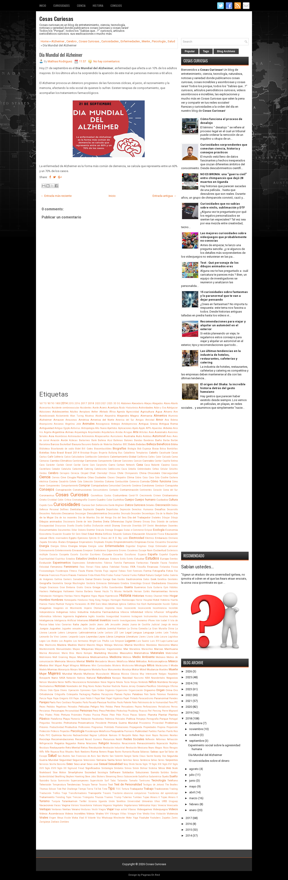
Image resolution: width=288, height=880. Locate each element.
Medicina (116, 657)
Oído (50, 690)
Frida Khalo (94, 575)
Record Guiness (93, 739)
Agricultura (147, 411)
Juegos (43, 628)
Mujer (43, 673)
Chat (92, 473)
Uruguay (173, 801)
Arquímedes (94, 432)
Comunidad (114, 485)
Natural (91, 677)
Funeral (126, 575)
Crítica (67, 499)
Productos (71, 727)
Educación (138, 533)
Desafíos (160, 509)
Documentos (64, 529)
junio (192, 780)
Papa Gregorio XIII (63, 698)
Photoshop (121, 710)
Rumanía (127, 751)
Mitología (140, 665)
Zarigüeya (44, 821)
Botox (53, 452)
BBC (125, 444)
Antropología (87, 428)
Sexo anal (80, 764)
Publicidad (141, 731)
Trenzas (76, 797)
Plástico (44, 718)
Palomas (161, 694)
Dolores (82, 529)
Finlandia (165, 566)
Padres (96, 694)
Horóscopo (128, 599)
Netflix (68, 682)
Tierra (90, 788)
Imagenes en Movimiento (67, 608)
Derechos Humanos (142, 509)
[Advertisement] (108, 357)
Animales (88, 423)
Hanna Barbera (84, 591)
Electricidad (136, 538)
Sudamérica (155, 776)
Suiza (53, 780)
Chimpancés (131, 473)
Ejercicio (83, 538)
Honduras (82, 600)
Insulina (163, 616)
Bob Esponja (144, 448)
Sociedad (90, 772)
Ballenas (118, 440)
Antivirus (75, 428)
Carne (85, 464)
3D (114, 403)
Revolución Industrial (114, 747)
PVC (48, 735)
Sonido (155, 772)
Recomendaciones (62, 739)
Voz (99, 817)
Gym (165, 587)
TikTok (97, 788)
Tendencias (74, 784)
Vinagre (132, 813)
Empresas (140, 542)
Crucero (92, 499)
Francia (43, 575)
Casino (165, 464)
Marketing (100, 653)
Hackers (43, 591)
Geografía (45, 583)
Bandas (138, 440)
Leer (121, 632)
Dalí (93, 505)
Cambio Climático (61, 460)
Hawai (97, 591)
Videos (173, 809)
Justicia (101, 628)
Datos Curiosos (135, 505)
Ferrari (89, 566)
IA (88, 604)
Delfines (64, 509)
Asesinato (161, 432)
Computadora (99, 485)
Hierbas (68, 595)
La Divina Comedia (137, 628)
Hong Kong (95, 600)
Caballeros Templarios (136, 452)
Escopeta (64, 554)
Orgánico (110, 690)
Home (45, 41)
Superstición (96, 780)
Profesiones (84, 727)
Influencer (159, 612)
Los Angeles (65, 641)
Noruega (173, 682)
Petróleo (110, 710)
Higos (94, 595)
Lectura (109, 632)
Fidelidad (114, 566)
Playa (66, 718)
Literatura (132, 636)
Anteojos (115, 423)
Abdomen (126, 403)
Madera (61, 644)
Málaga (108, 645)
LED (116, 632)
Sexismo (61, 764)
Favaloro (173, 562)
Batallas (117, 444)
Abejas (148, 403)
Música (115, 673)
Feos (82, 566)
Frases (72, 575)
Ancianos (59, 423)
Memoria (60, 661)
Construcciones (82, 489)
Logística (173, 636)
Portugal (173, 718)
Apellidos (112, 428)
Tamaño (133, 780)
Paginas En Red (150, 874)
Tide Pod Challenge (67, 788)
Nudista (116, 686)
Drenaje (109, 529)
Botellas (44, 452)
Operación (73, 690)
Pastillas (111, 702)
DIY (144, 525)
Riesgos (173, 747)
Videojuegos (160, 809)
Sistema (153, 768)
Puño (42, 735)
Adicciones (45, 411)
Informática (45, 616)
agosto (194, 769)
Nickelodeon (93, 682)
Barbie (174, 440)
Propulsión (172, 727)
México (173, 661)
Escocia (54, 554)
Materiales (157, 653)
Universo (147, 801)
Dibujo (174, 517)
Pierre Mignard (170, 710)
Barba (166, 440)
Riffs (41, 751)
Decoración (163, 505)
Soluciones (142, 772)
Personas (86, 710)
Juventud (111, 628)
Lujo (163, 640)
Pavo (171, 702)
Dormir (91, 529)
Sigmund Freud (76, 768)
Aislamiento (62, 415)
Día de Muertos (86, 517)
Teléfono (172, 780)
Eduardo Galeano (122, 534)
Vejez (154, 805)
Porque (164, 718)
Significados (92, 768)
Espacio (142, 554)
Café (50, 456)
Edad (84, 534)
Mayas (72, 657)
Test (110, 784)
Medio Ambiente (144, 657)
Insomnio (125, 616)
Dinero (137, 521)
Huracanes (80, 604)
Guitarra (157, 587)
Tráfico (56, 793)
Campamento (105, 460)
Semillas (127, 760)
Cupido (43, 505)
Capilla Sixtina (170, 460)
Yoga (135, 817)
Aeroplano (84, 411)
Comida (145, 481)
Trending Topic (63, 797)
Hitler (166, 595)
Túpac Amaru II (169, 797)
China (142, 473)
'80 (48, 403)
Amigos (140, 419)
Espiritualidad (46, 558)
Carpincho (101, 464)
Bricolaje (85, 452)
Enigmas (141, 546)
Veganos (107, 805)
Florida (98, 570)
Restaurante (57, 747)
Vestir (95, 809)
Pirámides (76, 714)
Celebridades (144, 468)
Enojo (151, 546)
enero (193, 810)
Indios (73, 612)
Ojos (56, 690)
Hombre (44, 599)
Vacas (57, 805)
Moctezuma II (162, 665)
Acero (103, 407)
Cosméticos (97, 495)
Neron (61, 682)
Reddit (119, 739)
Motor (135, 669)
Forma (147, 570)
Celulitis (173, 468)
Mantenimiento (47, 649)
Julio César (89, 628)
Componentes (53, 485)
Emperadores (86, 542)
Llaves (142, 636)
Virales (43, 817)
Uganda (103, 801)
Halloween (68, 591)
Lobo (156, 636)
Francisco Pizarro (58, 575)
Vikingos (114, 813)
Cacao (174, 452)
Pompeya (141, 718)
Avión (64, 440)
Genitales (173, 579)
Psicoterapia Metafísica (97, 731)
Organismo (121, 690)
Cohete (72, 481)
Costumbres (120, 495)
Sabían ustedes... (197, 566)
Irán (158, 620)
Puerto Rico (172, 731)
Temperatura (59, 784)
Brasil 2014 (72, 452)
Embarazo (161, 538)
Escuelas (118, 554)
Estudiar (139, 558)
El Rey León (121, 538)
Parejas (44, 702)
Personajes (57, 710)
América (84, 419)
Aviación (54, 440)
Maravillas (147, 649)
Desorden (136, 513)
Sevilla (53, 764)
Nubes (98, 686)
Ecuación (57, 534)
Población (86, 718)
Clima (130, 477)
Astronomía (88, 436)
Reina (81, 743)
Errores (122, 550)
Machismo (50, 645)
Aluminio (173, 415)
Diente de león (84, 521)
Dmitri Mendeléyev (157, 525)
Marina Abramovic (49, 653)
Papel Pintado (130, 698)
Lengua (137, 632)
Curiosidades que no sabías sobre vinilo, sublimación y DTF (222, 205)
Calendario (103, 456)
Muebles (163, 669)
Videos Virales (95, 813)
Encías (150, 542)
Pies (41, 714)
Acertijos (113, 407)
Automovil (159, 436)
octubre (194, 735)
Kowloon (121, 628)
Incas (119, 608)
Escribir (84, 554)
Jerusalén (115, 624)
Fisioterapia (62, 570)
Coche (164, 477)
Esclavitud (159, 550)
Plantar (162, 714)
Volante (92, 817)
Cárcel (68, 464)
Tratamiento (46, 797)
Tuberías (127, 797)
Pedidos (51, 706)
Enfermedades (130, 41)
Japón (84, 624)
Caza (124, 468)
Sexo (69, 764)
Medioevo (160, 657)
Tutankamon (69, 801)
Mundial (67, 673)
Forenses (137, 570)
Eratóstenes (100, 550)
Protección (44, 731)
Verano (76, 809)
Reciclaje (44, 739)
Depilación (88, 509)
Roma (94, 751)
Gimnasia (101, 583)
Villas (123, 813)
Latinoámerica (87, 632)
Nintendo (143, 682)
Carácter (50, 464)
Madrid (82, 645)
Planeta (152, 714)
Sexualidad (115, 764)
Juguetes (55, 628)
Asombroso (61, 436)
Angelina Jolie (73, 423)
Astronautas (74, 436)
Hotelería (165, 600)
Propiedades (149, 727)
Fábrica (108, 562)
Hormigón (115, 600)
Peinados (72, 706)
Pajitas (127, 694)
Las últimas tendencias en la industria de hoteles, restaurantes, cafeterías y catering (220, 356)
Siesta (138, 764)
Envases (77, 550)
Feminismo (71, 566)
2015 (71, 403)
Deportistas (112, 509)
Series (161, 760)
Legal (128, 632)
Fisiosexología (46, 570)
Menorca (71, 661)
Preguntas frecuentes (50, 722)
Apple (142, 428)
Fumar (117, 575)
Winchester (119, 817)
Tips (111, 789)
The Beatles (171, 784)
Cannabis (148, 460)
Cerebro (71, 41)
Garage (106, 579)
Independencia (47, 612)
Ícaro (98, 604)
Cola (79, 481)
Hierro (77, 595)
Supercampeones (80, 780)
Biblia (174, 444)
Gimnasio (113, 583)
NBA (147, 677)
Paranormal (161, 698)
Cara (42, 464)
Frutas (109, 575)
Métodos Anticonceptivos (151, 661)
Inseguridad (112, 616)
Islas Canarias (63, 624)
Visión (67, 817)
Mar (126, 649)
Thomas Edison (47, 788)
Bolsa (163, 448)
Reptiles (173, 743)
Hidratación (45, 595)
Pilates (48, 714)
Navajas (116, 677)
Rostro (118, 751)
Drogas (118, 529)
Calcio (67, 456)
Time (104, 788)
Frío (103, 575)
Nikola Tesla (123, 682)
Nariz (55, 677)
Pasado (93, 702)
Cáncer (117, 460)
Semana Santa (105, 760)
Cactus (43, 456)
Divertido (137, 525)
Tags (206, 51)
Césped (84, 473)
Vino (152, 813)
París (53, 702)
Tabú (113, 780)
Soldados (128, 772)
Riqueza (54, 751)
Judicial (155, 624)
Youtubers (155, 817)
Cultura (173, 499)
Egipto (72, 538)
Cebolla (132, 468)
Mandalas (151, 645)
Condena (136, 485)
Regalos (59, 743)
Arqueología (80, 432)
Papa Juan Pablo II (83, 698)
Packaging (84, 694)
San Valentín (116, 756)
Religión (104, 743)
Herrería (173, 591)
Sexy (126, 764)
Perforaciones (150, 706)
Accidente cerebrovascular (65, 407)
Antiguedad (46, 428)
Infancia (124, 612)
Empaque (72, 542)
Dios (153, 521)
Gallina (58, 579)
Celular (164, 468)
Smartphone (75, 772)
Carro (111, 464)
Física (174, 566)
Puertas (162, 731)
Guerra (128, 587)
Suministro (63, 780)
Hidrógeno (58, 595)
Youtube (144, 817)
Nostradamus (46, 686)
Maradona (134, 649)
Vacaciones (46, 805)
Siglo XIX (157, 764)
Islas (51, 624)
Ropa (111, 751)
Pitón (118, 714)
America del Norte (102, 419)
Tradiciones (161, 788)
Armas (69, 432)
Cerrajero (64, 473)
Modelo (43, 669)
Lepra (82, 636)
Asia (51, 436)
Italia (76, 624)
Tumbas (137, 797)
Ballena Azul (105, 440)
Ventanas (57, 809)
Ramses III (115, 735)
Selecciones (89, 760)
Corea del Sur (170, 489)
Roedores (85, 751)
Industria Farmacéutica (104, 612)
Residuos (44, 747)
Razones (164, 735)
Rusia (135, 751)
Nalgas (162, 673)
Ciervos (56, 477)
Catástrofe (77, 468)
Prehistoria (70, 722)
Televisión (45, 784)
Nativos (81, 677)
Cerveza (75, 473)
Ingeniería (68, 616)
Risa (62, 751)
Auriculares (116, 436)
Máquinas (87, 649)
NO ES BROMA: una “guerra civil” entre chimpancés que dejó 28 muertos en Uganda (223, 178)
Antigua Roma (168, 423)
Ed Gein (76, 534)
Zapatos (166, 817)
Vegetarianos (131, 805)
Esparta (173, 554)
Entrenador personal (166, 546)
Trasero (107, 793)
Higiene (85, 595)
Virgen (52, 817)
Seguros (77, 760)
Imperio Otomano (93, 608)
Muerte (173, 669)
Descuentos (114, 513)
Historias (138, 595)
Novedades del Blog (77, 686)
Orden (100, 690)
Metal (131, 661)
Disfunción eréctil (101, 525)
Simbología (107, 768)
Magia (99, 645)
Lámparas (71, 632)
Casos (174, 464)
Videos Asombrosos (51, 813)
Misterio (116, 665)
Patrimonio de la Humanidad (153, 702)
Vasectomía (86, 805)
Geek (153, 579)
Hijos (101, 595)
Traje (64, 793)
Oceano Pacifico (146, 686)
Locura (163, 636)
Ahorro (168, 411)
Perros (174, 706)
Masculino (126, 653)
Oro (175, 690)
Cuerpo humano (145, 499)
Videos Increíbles (75, 813)
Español (163, 554)
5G (118, 403)
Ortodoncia (46, 694)
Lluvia (150, 636)
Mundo (78, 673)
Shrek (132, 764)
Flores (89, 570)
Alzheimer (57, 41)
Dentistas (76, 509)
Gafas (166, 575)
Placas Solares (138, 714)
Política (130, 718)
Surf (107, 780)
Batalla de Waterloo (102, 444)
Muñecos (88, 673)
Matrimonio (45, 657)
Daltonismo (102, 505)
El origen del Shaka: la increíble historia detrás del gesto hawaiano (222, 388)
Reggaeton (70, 743)
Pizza (126, 714)
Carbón (60, 464)
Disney (116, 525)
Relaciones (91, 743)
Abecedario (137, 403)
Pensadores (127, 706)
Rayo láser (145, 735)
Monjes (74, 669)
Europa (164, 558)
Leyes (102, 636)
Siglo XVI (167, 764)
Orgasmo (149, 690)
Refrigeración (46, 743)
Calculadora (77, 456)
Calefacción (91, 456)
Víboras (132, 809)
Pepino (138, 706)
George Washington (74, 583)
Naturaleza (104, 677)
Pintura (65, 714)
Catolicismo (100, 468)
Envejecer (88, 550)
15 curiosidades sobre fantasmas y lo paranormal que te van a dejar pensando (224, 295)
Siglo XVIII (50, 768)
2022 (189, 695)
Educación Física (155, 534)
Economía (171, 529)
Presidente (100, 722)
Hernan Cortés (142, 591)
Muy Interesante (148, 673)
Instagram (136, 616)
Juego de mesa (169, 624)
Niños (152, 682)
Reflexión (150, 739)
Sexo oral (92, 764)
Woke (129, 817)
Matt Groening (60, 657)
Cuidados (162, 499)
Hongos (105, 600)
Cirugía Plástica (77, 477)
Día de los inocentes (66, 517)
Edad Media (95, 533)
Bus (120, 452)
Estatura (114, 558)
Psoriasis (129, 731)
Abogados (157, 403)
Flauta (81, 570)
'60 (41, 403)
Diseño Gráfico (83, 525)
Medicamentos (99, 657)
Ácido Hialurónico (128, 407)
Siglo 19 (147, 764)
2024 (189, 683)
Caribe (77, 464)
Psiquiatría (117, 731)
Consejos (116, 5)
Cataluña (66, 468)
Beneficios (163, 444)
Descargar (80, 513)
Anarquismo (45, 423)
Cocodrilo (63, 481)
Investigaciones (128, 620)
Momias (52, 669)
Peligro (94, 706)
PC (176, 702)
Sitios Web (164, 768)
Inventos (105, 620)
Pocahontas (98, 718)
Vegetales (118, 805)
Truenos (108, 797)
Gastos (121, 579)
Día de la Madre (164, 513)
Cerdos (43, 473)
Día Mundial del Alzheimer (61, 54)
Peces (42, 706)
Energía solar (95, 546)
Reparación (162, 743)
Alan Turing (77, 415)
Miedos (43, 665)
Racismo (67, 735)
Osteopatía (72, 694)
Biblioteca (44, 448)
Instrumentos (151, 616)
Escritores (95, 554)
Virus (60, 817)
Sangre (127, 756)
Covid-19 (133, 495)
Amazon (58, 419)
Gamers (67, 579)
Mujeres (54, 673)
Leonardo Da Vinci (49, 636)
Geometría (57, 583)
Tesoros (103, 784)
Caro (92, 464)
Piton (112, 714)
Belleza (151, 444)
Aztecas (73, 440)
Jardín (92, 624)
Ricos (166, 747)
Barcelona (44, 444)
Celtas (155, 468)
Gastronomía (134, 579)
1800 (58, 403)
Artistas (143, 432)
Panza (42, 698)
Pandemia (172, 694)
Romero (103, 751)
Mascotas (113, 653)
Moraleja (126, 669)
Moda (174, 665)
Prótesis (55, 731)
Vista (75, 817)
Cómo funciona (161, 481)
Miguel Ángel (62, 665)
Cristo (43, 499)
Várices (75, 805)
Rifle (47, 751)
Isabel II (165, 620)
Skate (175, 768)
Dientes (97, 521)
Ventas (66, 809)
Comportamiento (69, 485)
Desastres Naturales (50, 513)
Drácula (100, 529)
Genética (161, 579)
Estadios (70, 558)
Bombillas (172, 448)
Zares (174, 817)
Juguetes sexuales (72, 628)
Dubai (127, 529)
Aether (94, 411)
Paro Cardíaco (63, 702)
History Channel (153, 595)
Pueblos (152, 731)
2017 (84, 403)
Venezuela (172, 805)
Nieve (103, 682)
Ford (129, 570)
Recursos (109, 739)
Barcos (55, 444)
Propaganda (135, 727)
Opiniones (85, 690)
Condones (148, 485)
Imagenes (45, 608)
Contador (114, 489)
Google (43, 587)
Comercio (134, 481)
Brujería (103, 452)
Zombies (64, 821)
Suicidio (44, 780)
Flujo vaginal (110, 570)
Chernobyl (102, 473)
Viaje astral (121, 809)
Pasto (120, 702)
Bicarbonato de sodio (62, 448)
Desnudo (125, 513)
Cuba (109, 499)
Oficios (43, 690)
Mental (80, 661)
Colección (88, 481)
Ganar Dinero (93, 579)
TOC (118, 788)
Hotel (156, 599)
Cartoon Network (126, 464)
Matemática (141, 653)
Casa (139, 464)
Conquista (171, 485)
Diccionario (69, 521)
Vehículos (144, 805)
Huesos (43, 604)
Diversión (126, 525)
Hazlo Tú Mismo (112, 591)
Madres (72, 644)
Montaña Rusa (99, 669)
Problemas (171, 722)
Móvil (143, 669)
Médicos (127, 657)
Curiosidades (61, 5)
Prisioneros (145, 722)
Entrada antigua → (164, 195)
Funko (133, 575)
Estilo (123, 558)
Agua (158, 411)
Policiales (120, 718)
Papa (49, 698)
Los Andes (52, 641)
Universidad (133, 801)
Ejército (93, 538)
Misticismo (128, 665)
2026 (189, 671)
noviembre (196, 729)
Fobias (122, 570)
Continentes (146, 489)
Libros (109, 636)
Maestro (91, 645)
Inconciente (130, 608)
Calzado (166, 456)
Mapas (76, 649)
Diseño (70, 525)
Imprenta (110, 608)
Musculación (102, 673)
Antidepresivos (129, 423)
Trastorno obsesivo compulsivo (129, 793)
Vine (139, 813)
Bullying (112, 452)
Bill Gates (87, 448)
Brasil (60, 452)
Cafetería (58, 456)
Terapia (86, 784)
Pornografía (152, 718)
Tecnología (158, 780)
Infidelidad (136, 612)
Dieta (106, 521)
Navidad (127, 677)
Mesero (111, 661)
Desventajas (148, 513)
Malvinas (119, 645)
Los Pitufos (103, 641)
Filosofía (141, 566)
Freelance (82, 575)
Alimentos (160, 415)
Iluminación (154, 604)
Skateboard (45, 772)
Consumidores (100, 489)
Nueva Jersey (128, 686)
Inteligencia (46, 620)
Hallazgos (56, 591)
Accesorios (45, 407)
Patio (134, 702)
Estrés (130, 558)
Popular (190, 51)
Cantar (158, 460)
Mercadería (101, 661)
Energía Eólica (59, 546)
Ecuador (67, 534)
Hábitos (173, 587)
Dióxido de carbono (167, 521)
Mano (174, 644)
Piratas (87, 714)
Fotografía (159, 570)
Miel (51, 665)
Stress (120, 776)
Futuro (150, 575)
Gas (114, 579)
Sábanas (144, 751)
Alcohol (99, 415)
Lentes (158, 632)
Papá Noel (99, 698)
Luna (169, 640)
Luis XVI (155, 641)
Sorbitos (165, 772)
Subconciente (131, 776)
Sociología (103, 772)
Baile (94, 440)
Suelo (165, 776)
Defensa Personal (49, 509)
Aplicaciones (125, 428)
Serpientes (171, 760)
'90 (52, 403)
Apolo (135, 428)
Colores (109, 481)
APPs (148, 428)
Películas (84, 706)
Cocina (53, 481)
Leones (64, 636)
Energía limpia (77, 546)
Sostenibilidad (46, 776)
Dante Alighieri (116, 505)
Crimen (157, 495)
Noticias (60, 686)
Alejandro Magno (128, 415)
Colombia (99, 481)
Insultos (173, 616)
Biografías (119, 448)
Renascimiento (146, 743)
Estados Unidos (86, 558)
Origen (160, 690)
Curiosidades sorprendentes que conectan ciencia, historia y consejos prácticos (223, 148)
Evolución (45, 562)
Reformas (161, 739)
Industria (83, 612)
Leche (100, 632)
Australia (129, 436)
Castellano (45, 468)
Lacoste (52, 632)
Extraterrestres (94, 562)
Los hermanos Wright (84, 641)
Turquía (56, 801)
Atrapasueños (102, 436)
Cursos (85, 505)
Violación (161, 813)
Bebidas (141, 444)
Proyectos (65, 731)
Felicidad (44, 566)
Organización (135, 690)
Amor (159, 419)
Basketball (65, 444)
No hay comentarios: (106, 61)
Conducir (159, 485)
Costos (107, 495)
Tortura (125, 788)
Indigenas (62, 612)
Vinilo (146, 813)
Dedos (174, 505)
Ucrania (92, 801)
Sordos (174, 772)
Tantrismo (144, 780)
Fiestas (125, 566)
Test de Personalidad (128, 784)
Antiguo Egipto (62, 428)
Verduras (86, 809)
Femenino (56, 566)
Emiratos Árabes (57, 542)
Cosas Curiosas (56, 18)
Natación (71, 677)
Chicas (112, 473)
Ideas (105, 604)
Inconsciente (144, 608)
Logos (42, 641)
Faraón (154, 562)
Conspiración (64, 489)
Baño (158, 440)
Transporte (94, 793)
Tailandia (122, 780)
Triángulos (88, 797)
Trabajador (136, 788)
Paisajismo (107, 694)
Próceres (43, 727)
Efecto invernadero (58, 538)
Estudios (152, 558)
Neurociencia (79, 682)
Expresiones (78, 562)
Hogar (174, 595)
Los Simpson (117, 641)
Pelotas (109, 706)
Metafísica (122, 661)
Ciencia (81, 5)
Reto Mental (72, 747)
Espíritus (60, 558)
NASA (62, 677)
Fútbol (141, 575)
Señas (154, 760)
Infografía (172, 612)
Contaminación (129, 489)
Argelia (48, 432)
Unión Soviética (117, 801)
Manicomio (164, 645)
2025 (109, 403)
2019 (189, 712)
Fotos (169, 570)
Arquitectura (108, 432)
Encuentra (160, 542)
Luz (175, 640)
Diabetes (156, 517)
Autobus (147, 436)
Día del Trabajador (139, 517)
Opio (94, 690)
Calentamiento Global (123, 456)
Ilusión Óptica (170, 604)
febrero (194, 804)
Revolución (95, 747)
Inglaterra (81, 616)
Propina (161, 727)
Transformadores (77, 793)
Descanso (68, 513)
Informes (57, 616)
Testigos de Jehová (153, 784)
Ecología (158, 529)
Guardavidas (116, 587)
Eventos (174, 558)
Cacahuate (164, 452)
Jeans (100, 624)
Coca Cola (154, 477)
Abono (167, 403)
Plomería (75, 718)
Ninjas (134, 682)
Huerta (174, 600)
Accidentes (86, 407)
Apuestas (157, 428)
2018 (91, 403)
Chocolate (154, 473)
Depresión (125, 509)
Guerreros (140, 587)
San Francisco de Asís (83, 756)
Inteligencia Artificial (65, 620)
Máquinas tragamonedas (108, 649)
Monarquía (64, 669)
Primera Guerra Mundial (123, 722)
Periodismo (164, 706)
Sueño (173, 776)
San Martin (103, 756)
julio (192, 774)
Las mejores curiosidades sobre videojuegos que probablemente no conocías (223, 237)
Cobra (138, 477)
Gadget (158, 575)
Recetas (174, 735)
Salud (171, 41)
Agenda (121, 411)
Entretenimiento (63, 550)
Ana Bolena (171, 419)
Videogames (144, 809)
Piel (150, 710)
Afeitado (103, 411)
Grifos (104, 587)
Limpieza (119, 636)
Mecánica (83, 657)
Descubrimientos (97, 513)
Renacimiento (129, 743)
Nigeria (111, 682)
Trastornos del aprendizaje (163, 793)
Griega (96, 587)
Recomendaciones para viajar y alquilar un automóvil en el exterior (223, 325)
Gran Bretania (67, 587)
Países (118, 694)
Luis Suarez (142, 641)
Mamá (129, 644)
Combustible (121, 481)
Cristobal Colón (55, 499)
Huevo (51, 604)
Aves (169, 436)
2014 (64, 403)
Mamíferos (139, 645)
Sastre (150, 756)
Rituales (69, 751)
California (142, 456)
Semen (118, 760)
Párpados (77, 702)
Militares (85, 665)
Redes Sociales (134, 739)
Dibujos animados (50, 521)
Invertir (115, 620)
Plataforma (56, 718)
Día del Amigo (104, 517)
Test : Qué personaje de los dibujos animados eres (219, 264)
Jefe (107, 624)
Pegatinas (61, 706)
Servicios (44, 764)
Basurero (86, 444)
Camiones (91, 460)
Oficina (174, 686)
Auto (139, 436)
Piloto (56, 714)
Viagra (102, 809)
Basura (76, 444)
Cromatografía (79, 499)
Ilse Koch (141, 604)
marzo (193, 798)
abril (192, 792)
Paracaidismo (146, 698)
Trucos (99, 797)
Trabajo (149, 788)
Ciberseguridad (169, 473)
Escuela (107, 554)
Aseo (151, 432)
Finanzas (152, 566)
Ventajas (45, 809)
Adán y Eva (160, 407)
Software (115, 772)
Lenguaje (148, 632)
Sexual (103, 764)
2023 (189, 689)
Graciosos (53, 587)
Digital (128, 521)
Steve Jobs (90, 776)
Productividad (57, 727)
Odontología (163, 686)
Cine (63, 477)
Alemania (146, 415)
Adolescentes (60, 411)
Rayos (155, 735)
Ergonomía (112, 550)
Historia (98, 5)
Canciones (127, 460)
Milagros (74, 665)
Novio (91, 686)
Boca (155, 448)
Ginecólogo (136, 583)
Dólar (74, 529)
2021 (103, 403)
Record (79, 739)
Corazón (157, 489)
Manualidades (64, 649)
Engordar (130, 546)
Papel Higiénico (114, 698)
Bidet (78, 448)
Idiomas (113, 604)
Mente (146, 41)
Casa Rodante (152, 464)
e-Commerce (137, 529)
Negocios (172, 677)
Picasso (143, 710)
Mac (41, 645)
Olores (63, 690)
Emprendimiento (124, 542)
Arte (135, 432)
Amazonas (71, 419)
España (153, 554)
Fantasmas (142, 562)
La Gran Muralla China (161, 628)
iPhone (151, 620)
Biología (132, 448)
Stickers (101, 776)
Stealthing (60, 776)
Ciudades (100, 477)
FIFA (132, 566)
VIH (107, 813)
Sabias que (157, 751)
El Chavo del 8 (106, 538)
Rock (77, 751)
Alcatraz (89, 415)
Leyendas (92, 636)
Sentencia (145, 760)
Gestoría (90, 583)
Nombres (162, 682)
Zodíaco (55, 821)
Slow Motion (59, 772)
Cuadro (101, 499)
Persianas (44, 710)
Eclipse (148, 529)
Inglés (91, 616)
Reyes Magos (155, 747)
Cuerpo (129, 499)
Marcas (158, 649)
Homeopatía (70, 600)
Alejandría (110, 415)
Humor (60, 604)
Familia (118, 562)
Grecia (87, 587)
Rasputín (126, 735)
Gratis (79, 587)
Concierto (126, 485)
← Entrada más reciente (56, 195)
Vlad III (83, 817)
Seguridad (65, 760)
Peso (102, 710)
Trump (117, 797)
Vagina (66, 805)
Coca (145, 477)
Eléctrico (149, 538)
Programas (97, 727)
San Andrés (64, 756)
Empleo (109, 542)
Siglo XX (62, 768)
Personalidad (72, 710)
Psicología (159, 41)
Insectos (100, 616)
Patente (127, 702)
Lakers (61, 632)
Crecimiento (146, 495)
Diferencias (117, 521)
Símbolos (119, 768)
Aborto (174, 403)
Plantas (173, 714)
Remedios (115, 743)
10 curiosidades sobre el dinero (209, 760)
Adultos (74, 411)
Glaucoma (172, 583)
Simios (128, 768)
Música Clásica (129, 673)
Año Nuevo (100, 428)
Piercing (157, 710)
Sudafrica (143, 776)
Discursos (60, 525)
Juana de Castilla (140, 624)
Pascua (101, 702)
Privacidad (158, 722)
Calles (151, 456)
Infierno (149, 612)
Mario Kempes (84, 653)
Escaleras (132, 550)
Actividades (146, 407)
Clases (111, 477)
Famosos (129, 562)
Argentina (58, 432)
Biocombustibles (103, 448)
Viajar (110, 809)
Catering (88, 468)
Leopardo (73, 636)
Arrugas (128, 432)
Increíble (173, 608)
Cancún (138, 460)
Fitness (73, 570)
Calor (158, 456)
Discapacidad (46, 525)
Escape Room (146, 550)
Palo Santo (149, 694)
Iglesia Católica (127, 604)
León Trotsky (171, 632)
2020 (97, 403)
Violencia (172, 813)
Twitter (83, 801)
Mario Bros (68, 653)
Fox (176, 570)
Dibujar (166, 517)
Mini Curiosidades (101, 665)
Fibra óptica (101, 566)
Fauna (163, 562)
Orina (169, 690)
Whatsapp (107, 817)
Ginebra (124, 583)
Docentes (173, 525)
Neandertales (158, 677)
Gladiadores (158, 583)
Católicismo (114, 468)
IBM (92, 604)
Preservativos (86, 722)
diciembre (195, 723)
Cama (174, 456)
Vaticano (97, 805)
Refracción (172, 739)
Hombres (57, 599)
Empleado (99, 542)
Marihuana (171, 649)
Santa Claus (139, 756)
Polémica (109, 718)
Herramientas (159, 591)
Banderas (149, 440)
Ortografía (59, 694)
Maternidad (172, 653)
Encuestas (172, 542)
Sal (166, 751)
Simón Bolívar (140, 768)
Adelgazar (172, 407)
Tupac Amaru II (151, 797)
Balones (128, 440)
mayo (192, 786)
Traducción (45, 793)
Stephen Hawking (75, 776)
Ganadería (78, 579)
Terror (94, 784)
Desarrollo (172, 509)
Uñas (157, 801)
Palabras (137, 694)
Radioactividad (80, 735)
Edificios (107, 534)
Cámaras (44, 460)
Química (56, 735)
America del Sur (125, 419)
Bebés (131, 444)
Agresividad (132, 411)
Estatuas (103, 558)
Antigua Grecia (148, 423)
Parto (85, 702)
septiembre (196, 740)
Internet (94, 620)
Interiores (82, 620)
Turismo (44, 801)
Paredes (173, 698)
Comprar (84, 485)
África (112, 411)
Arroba (119, 432)
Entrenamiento (46, 550)
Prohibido (109, 727)
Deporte (100, 509)
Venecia (162, 805)
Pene (117, 706)
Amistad (149, 419)
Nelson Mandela (48, 682)
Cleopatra (121, 477)
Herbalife (128, 591)
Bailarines (84, 440)
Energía (44, 546)
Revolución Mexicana (137, 747)
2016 (77, 403)
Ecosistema (45, 534)
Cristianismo (170, 495)
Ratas (135, 735)
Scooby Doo (160, 756)
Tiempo (82, 788)
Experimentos (62, 562)
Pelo (102, 706)
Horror (139, 600)
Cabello (153, 452)
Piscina (96, 714)
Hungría (69, 604)
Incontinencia (160, 608)
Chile (120, 473)
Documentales (48, 529)
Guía (149, 587)
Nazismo (139, 677)
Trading (173, 788)
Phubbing (133, 710)
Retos (84, 747)
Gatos (146, 579)
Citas (91, 477)
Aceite (95, 407)
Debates (150, 505)
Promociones (121, 727)
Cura (50, 505)
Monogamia (85, 669)
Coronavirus (46, 495)
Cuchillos (118, 499)
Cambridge (78, 460)
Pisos (104, 714)
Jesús (125, 624)
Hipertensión (111, 595)
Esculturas (130, 554)
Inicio (42, 5)
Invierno (142, 620)
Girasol (146, 583)
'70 (44, 403)
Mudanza (152, 669)
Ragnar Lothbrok (99, 735)
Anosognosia (103, 423)
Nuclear (107, 686)
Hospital (147, 600)
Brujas (94, 452)
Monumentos (114, 669)
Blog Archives (226, 51)
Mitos (150, 665)
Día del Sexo (119, 517)
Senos (136, 760)
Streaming (111, 776)
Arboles (167, 428)
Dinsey (146, 521)
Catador (56, 468)
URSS (164, 801)
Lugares (130, 640)
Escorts (74, 554)
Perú (95, 710)
